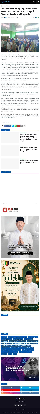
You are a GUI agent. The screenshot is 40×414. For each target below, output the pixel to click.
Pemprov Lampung (13, 352)
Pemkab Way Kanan (6, 349)
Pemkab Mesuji (17, 345)
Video (30, 352)
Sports (25, 352)
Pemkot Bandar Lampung (28, 349)
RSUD (21, 352)
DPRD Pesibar (4, 341)
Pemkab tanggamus (16, 349)
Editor (18, 412)
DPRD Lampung (23, 337)
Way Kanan (4, 354)
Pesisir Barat (6, 6)
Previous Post (4, 204)
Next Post (36, 204)
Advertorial (4, 337)
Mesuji (24, 341)
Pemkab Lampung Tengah (20, 343)
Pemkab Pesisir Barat (6, 347)
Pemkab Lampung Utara (7, 345)
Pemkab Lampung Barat (32, 341)
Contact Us (13, 412)
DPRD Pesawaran (28, 339)
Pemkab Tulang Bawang (28, 347)
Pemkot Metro (5, 352)
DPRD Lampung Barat (33, 337)
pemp (15, 354)
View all (37, 129)
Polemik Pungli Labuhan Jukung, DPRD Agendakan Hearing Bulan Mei (29, 162)
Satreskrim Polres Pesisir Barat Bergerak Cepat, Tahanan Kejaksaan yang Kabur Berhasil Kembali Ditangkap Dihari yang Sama (28, 138)
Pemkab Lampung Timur (32, 343)
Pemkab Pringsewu (17, 347)
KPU (20, 341)
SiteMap (28, 412)
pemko (10, 354)
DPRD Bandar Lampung (13, 337)
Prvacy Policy (34, 412)
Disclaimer (23, 412)
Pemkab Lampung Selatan (7, 343)
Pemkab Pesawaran (26, 345)
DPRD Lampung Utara (18, 339)
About (8, 412)
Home (2, 6)
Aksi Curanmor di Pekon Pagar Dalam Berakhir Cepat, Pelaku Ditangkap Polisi (28, 149)
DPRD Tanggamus (13, 341)
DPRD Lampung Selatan (6, 339)
